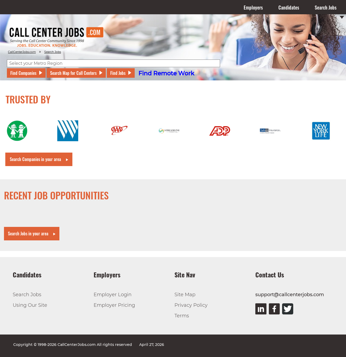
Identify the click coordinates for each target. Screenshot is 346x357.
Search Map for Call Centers (73, 73)
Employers (253, 7)
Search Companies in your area (35, 159)
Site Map (184, 295)
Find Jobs (117, 73)
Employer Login (113, 295)
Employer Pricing (114, 305)
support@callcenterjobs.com (289, 295)
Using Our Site (30, 305)
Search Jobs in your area (28, 233)
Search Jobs (325, 7)
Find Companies (23, 73)
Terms (181, 316)
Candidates (288, 7)
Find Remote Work (166, 73)
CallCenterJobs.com (22, 52)
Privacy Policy (191, 305)
